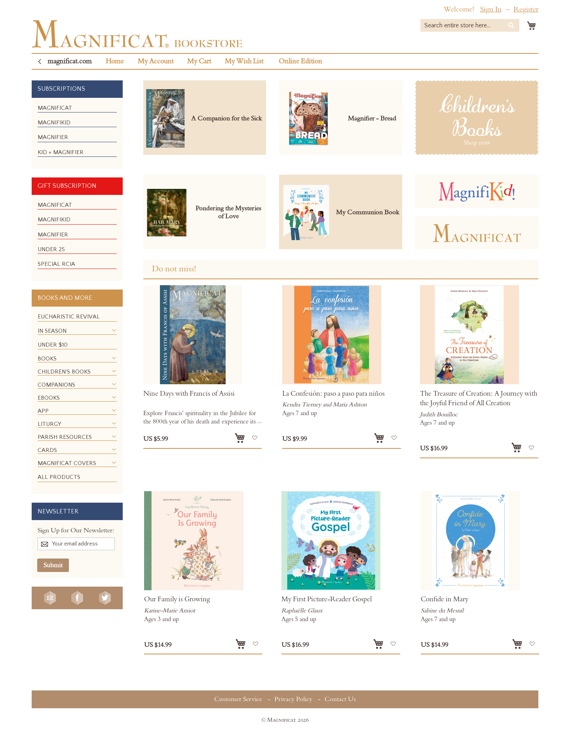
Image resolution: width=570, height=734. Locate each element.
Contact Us (340, 699)
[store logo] (137, 34)
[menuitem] (55, 108)
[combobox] (469, 25)
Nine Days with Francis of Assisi (189, 393)
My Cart (199, 61)
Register (525, 9)
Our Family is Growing (177, 599)
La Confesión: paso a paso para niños (333, 393)
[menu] (77, 133)
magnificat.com (70, 61)
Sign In (491, 9)
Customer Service (238, 699)
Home (115, 61)
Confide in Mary (444, 599)
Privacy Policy (293, 699)
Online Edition (300, 61)
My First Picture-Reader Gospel (326, 599)
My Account (155, 61)
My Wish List (244, 61)
